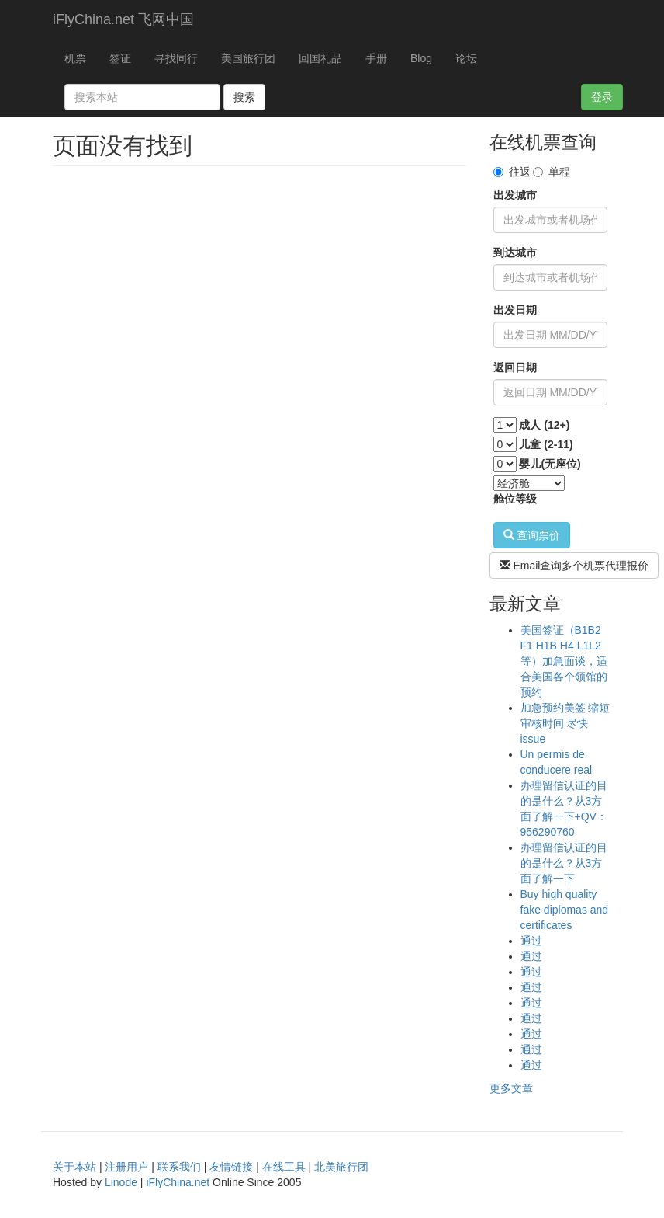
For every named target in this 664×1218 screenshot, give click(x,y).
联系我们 (179, 1167)
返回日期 (515, 367)
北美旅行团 (341, 1167)
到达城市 (515, 252)
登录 (602, 97)
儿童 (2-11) (545, 444)
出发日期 (515, 310)
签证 (120, 58)
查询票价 (532, 535)
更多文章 (511, 1088)
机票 (75, 58)
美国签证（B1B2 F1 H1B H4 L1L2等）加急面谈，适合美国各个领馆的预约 (563, 661)
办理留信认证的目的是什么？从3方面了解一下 (563, 863)
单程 (551, 171)
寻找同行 (176, 58)
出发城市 (515, 195)
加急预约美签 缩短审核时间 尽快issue (565, 723)
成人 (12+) (544, 425)
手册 (376, 58)
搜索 (244, 97)
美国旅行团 (248, 58)
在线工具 (284, 1167)
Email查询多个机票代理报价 (574, 565)
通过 (531, 940)
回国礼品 (320, 58)
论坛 (466, 58)
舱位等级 (515, 498)
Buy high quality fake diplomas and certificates (564, 909)
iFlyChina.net (177, 1182)
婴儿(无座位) (549, 464)
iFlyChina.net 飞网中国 (123, 19)
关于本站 (74, 1167)
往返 (512, 171)
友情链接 (231, 1167)
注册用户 (126, 1167)
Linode (121, 1182)
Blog (421, 58)
